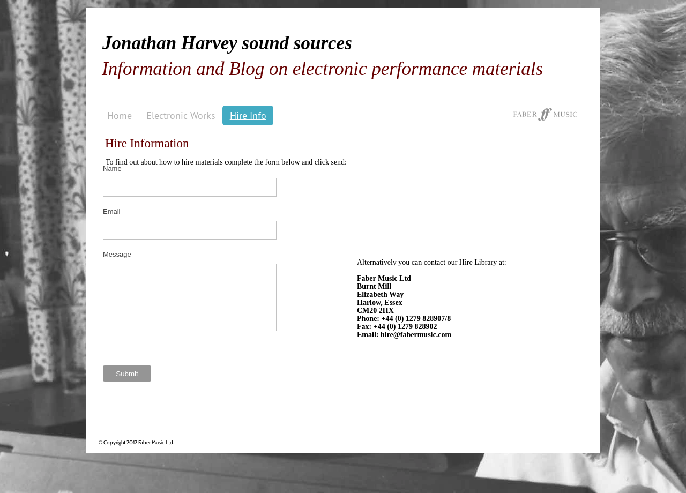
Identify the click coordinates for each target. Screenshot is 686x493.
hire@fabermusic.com (416, 335)
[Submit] (127, 373)
